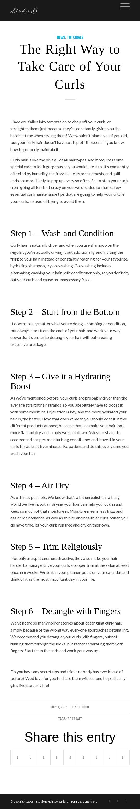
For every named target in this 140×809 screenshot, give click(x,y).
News (61, 37)
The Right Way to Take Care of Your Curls (70, 66)
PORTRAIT (74, 718)
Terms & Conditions (84, 801)
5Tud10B (83, 706)
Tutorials (75, 37)
